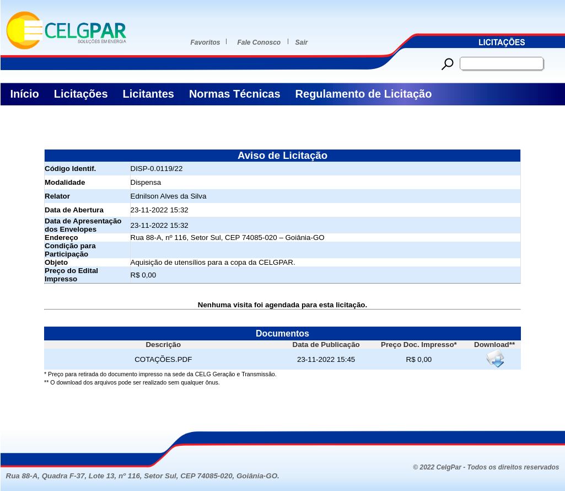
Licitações (81, 94)
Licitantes (148, 94)
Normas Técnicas (235, 94)
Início (24, 94)
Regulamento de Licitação (363, 94)
